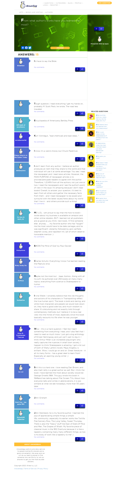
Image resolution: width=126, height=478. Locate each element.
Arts (21, 12)
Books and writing (34, 12)
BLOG (70, 3)
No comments (39, 67)
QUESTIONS (48, 3)
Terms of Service (30, 477)
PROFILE (78, 3)
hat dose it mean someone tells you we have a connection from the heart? (102, 166)
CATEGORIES (61, 3)
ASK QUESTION (104, 3)
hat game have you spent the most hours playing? (102, 200)
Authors (49, 12)
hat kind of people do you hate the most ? (101, 175)
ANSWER (60, 48)
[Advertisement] (50, 86)
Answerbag (18, 477)
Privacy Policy (43, 477)
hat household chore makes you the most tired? (101, 192)
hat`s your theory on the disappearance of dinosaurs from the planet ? (102, 135)
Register (54, 5)
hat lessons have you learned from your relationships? (102, 126)
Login (45, 5)
